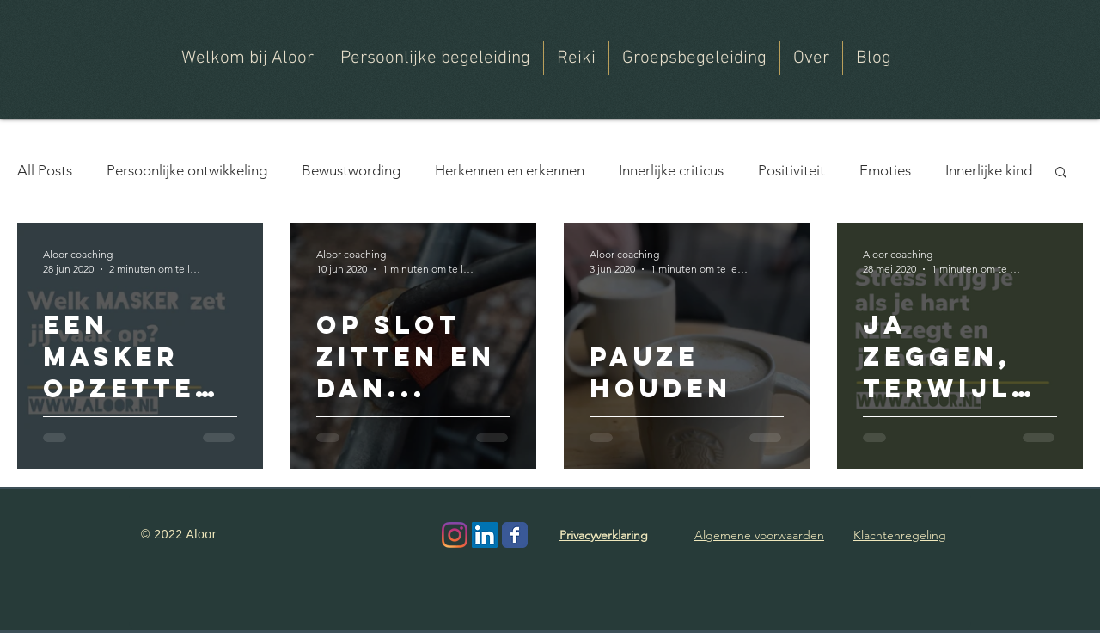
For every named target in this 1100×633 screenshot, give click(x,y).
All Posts (44, 170)
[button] (811, 58)
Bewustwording (351, 170)
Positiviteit (791, 170)
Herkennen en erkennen (509, 170)
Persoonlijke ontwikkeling (187, 170)
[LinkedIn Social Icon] (485, 535)
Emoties (885, 170)
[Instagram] (455, 535)
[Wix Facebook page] (515, 535)
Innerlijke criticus (671, 170)
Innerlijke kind (988, 170)
